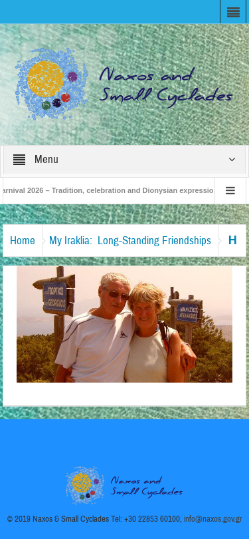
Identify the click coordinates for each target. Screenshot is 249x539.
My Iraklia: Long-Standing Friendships (130, 241)
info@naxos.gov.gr (213, 519)
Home (22, 241)
